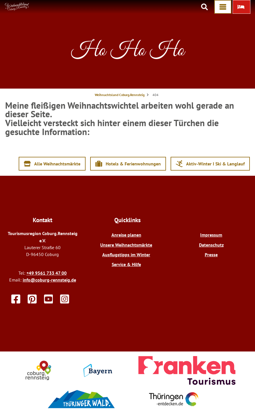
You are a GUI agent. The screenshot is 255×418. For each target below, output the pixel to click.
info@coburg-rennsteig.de (49, 280)
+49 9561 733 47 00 (46, 273)
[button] (241, 7)
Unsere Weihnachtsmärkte (126, 245)
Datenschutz (211, 245)
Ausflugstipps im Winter (126, 254)
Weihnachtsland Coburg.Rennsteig (119, 95)
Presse (211, 254)
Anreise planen (126, 235)
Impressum (211, 235)
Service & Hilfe (126, 264)
